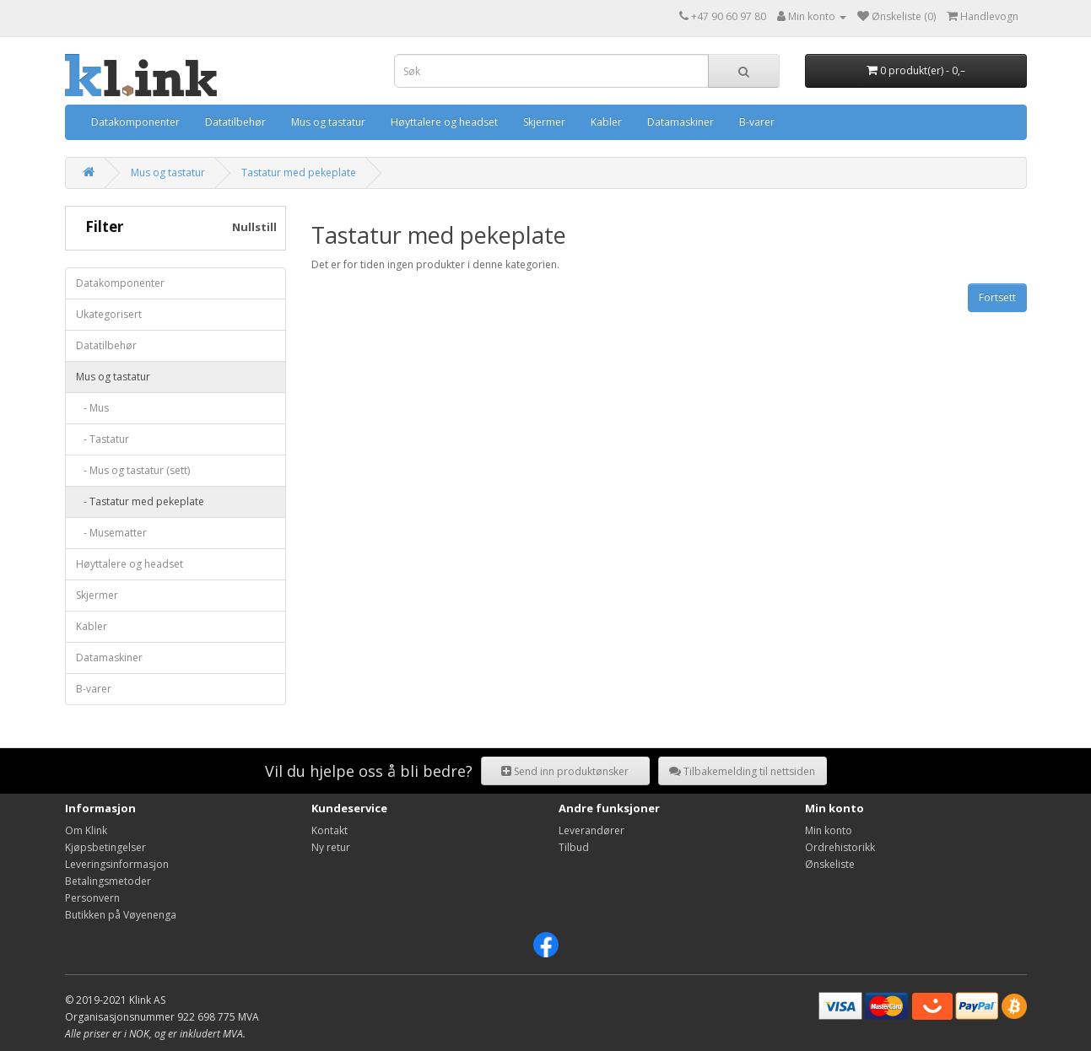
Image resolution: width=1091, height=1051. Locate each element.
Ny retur (330, 847)
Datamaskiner (680, 122)
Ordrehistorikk (840, 847)
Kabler (606, 122)
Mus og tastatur (328, 122)
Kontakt (329, 830)
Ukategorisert (109, 314)
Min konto (828, 830)
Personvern (92, 898)
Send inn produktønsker (565, 771)
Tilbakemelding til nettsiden (742, 771)
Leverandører (591, 830)
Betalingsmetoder (108, 881)
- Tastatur (102, 439)
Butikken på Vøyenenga (120, 915)
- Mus (92, 408)
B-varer (757, 122)
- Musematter (111, 533)
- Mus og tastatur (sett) (133, 470)
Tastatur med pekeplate (298, 172)
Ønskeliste (830, 864)
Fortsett (997, 297)
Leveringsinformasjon (117, 864)
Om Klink (86, 830)
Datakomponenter (135, 122)
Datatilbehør (235, 122)
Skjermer (544, 122)
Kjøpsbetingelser (105, 847)
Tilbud (574, 847)
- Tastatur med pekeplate (140, 501)
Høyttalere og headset (444, 122)
